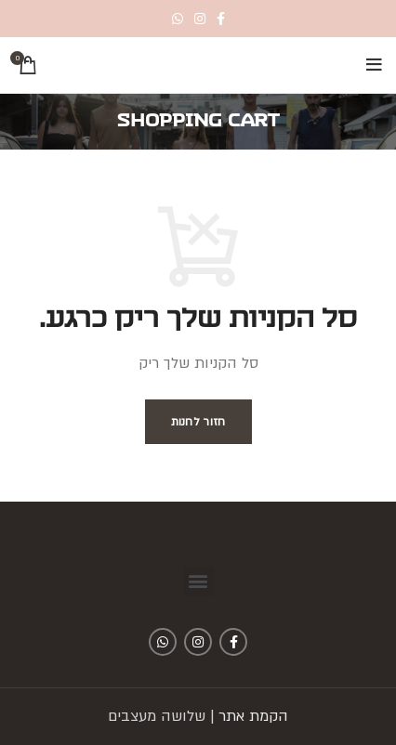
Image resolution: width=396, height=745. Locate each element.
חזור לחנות (198, 421)
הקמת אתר (253, 716)
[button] (198, 581)
